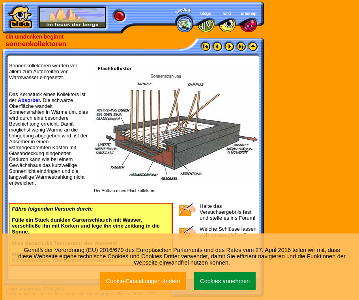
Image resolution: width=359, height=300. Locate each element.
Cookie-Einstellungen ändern (143, 281)
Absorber (29, 100)
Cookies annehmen (225, 281)
